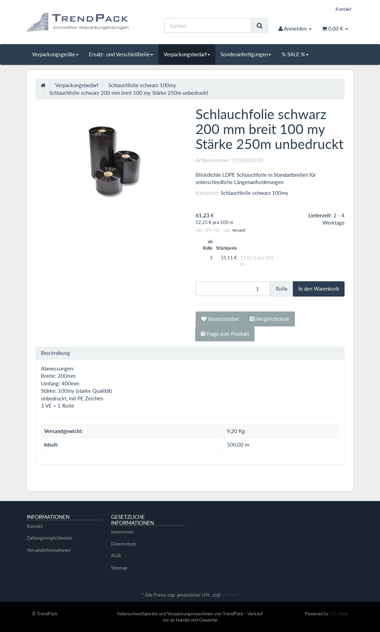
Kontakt (344, 9)
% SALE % (295, 54)
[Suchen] (207, 25)
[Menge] (233, 288)
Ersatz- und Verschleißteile (121, 54)
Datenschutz (123, 544)
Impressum (122, 531)
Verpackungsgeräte (55, 54)
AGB (116, 555)
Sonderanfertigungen (246, 54)
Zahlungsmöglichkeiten (49, 538)
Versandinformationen (49, 550)
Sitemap (119, 568)
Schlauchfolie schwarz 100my (254, 193)
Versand (238, 230)
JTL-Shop (339, 613)
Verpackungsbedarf (187, 54)
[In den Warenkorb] (319, 288)
